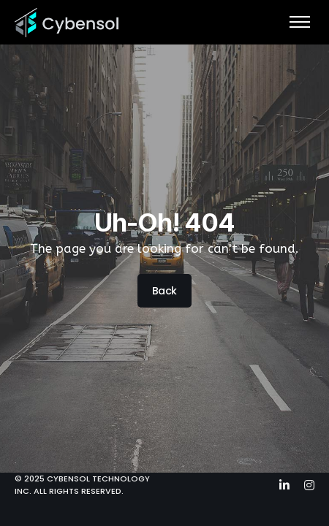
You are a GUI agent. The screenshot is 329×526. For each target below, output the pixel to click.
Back (164, 291)
